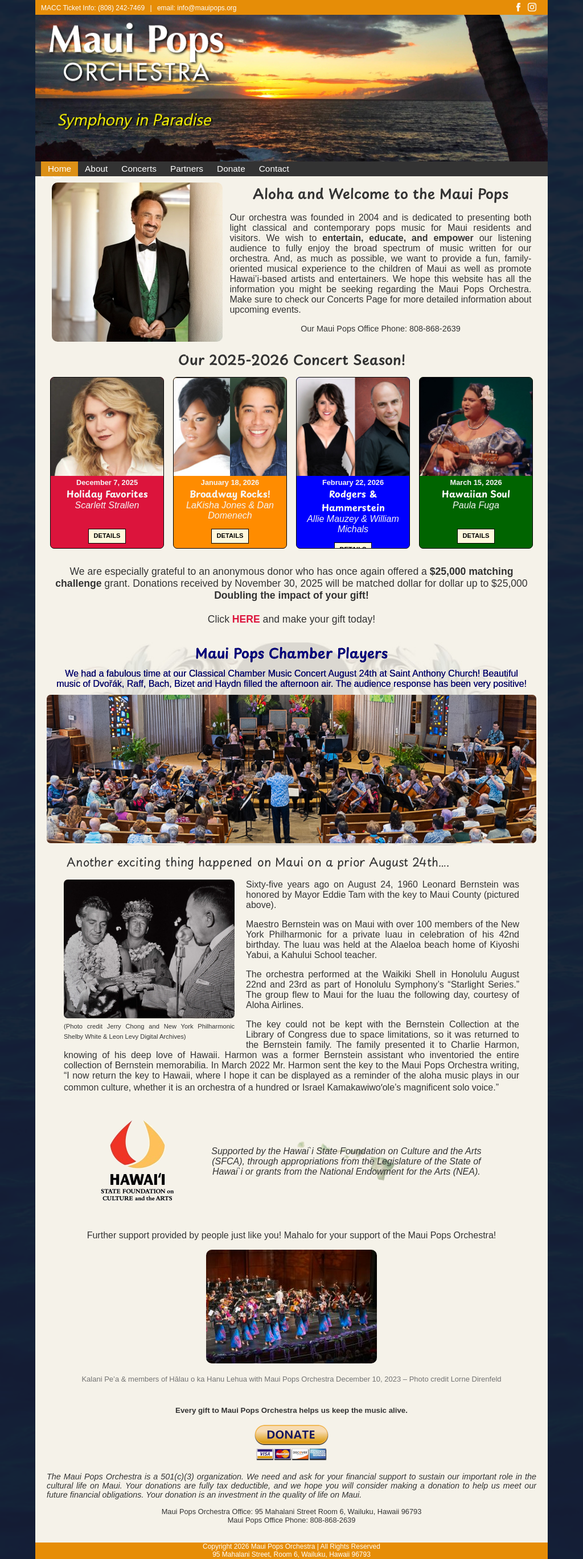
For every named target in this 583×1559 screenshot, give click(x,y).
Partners (186, 168)
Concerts (139, 168)
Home (59, 168)
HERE (246, 619)
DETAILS (106, 535)
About (96, 168)
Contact (274, 168)
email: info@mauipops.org (197, 8)
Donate (231, 168)
